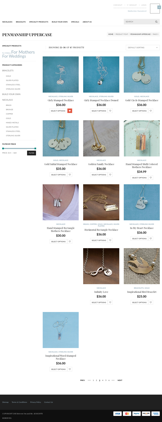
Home (110, 34)
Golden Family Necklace (101, 164)
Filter (31, 153)
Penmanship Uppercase (140, 34)
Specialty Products (38, 22)
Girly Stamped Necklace (61, 100)
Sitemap (5, 402)
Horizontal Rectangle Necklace (101, 229)
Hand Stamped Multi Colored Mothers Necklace (142, 166)
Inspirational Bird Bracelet (141, 291)
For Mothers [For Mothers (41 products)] (23, 51)
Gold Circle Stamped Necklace (141, 100)
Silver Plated (12, 80)
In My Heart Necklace (142, 228)
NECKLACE (53, 96)
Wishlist (132, 5)
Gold (136, 96)
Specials (75, 22)
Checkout (118, 5)
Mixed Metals (12, 122)
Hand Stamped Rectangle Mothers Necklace (61, 229)
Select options (58, 111)
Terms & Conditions (19, 402)
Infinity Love (101, 291)
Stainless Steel (13, 85)
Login (143, 5)
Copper (93, 224)
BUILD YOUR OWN (60, 22)
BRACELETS (21, 22)
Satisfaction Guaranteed (137, 11)
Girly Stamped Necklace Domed (101, 100)
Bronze (9, 109)
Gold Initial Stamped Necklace (60, 164)
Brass (86, 224)
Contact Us (48, 402)
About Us (87, 22)
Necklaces (7, 22)
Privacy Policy (35, 402)
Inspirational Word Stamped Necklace (60, 357)
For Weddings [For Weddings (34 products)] (14, 56)
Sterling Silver (65, 96)
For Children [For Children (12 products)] (6, 53)
